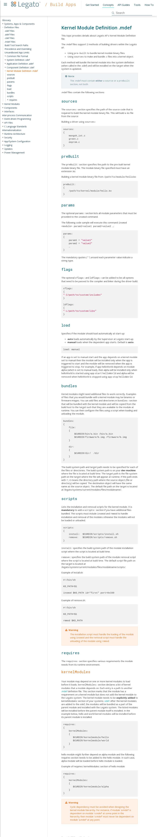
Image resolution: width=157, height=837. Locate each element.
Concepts (108, 5)
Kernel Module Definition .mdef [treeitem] (22, 70)
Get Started (92, 5)
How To (149, 5)
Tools (137, 5)
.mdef (64, 684)
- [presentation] (2, 27)
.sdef (106, 693)
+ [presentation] (2, 23)
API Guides (124, 5)
